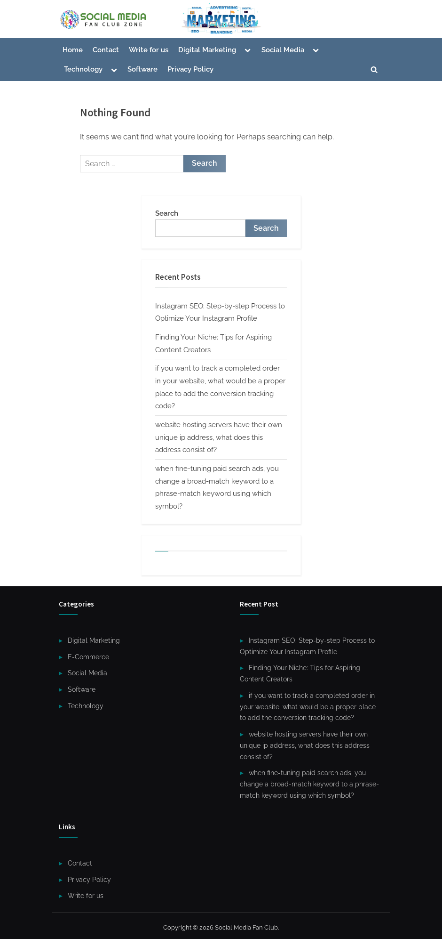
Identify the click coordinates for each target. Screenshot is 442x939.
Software (142, 69)
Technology (83, 69)
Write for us (148, 50)
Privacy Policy (190, 69)
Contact (106, 50)
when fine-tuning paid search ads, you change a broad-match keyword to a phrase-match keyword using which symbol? (309, 784)
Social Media (282, 50)
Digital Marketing (207, 50)
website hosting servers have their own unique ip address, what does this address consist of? (218, 437)
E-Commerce (88, 657)
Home (73, 50)
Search (166, 213)
